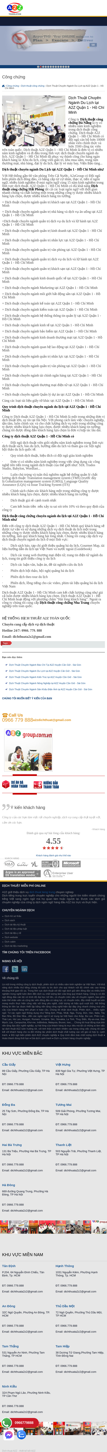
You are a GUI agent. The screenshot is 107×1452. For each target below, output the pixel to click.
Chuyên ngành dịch (18, 910)
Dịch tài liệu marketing (16, 946)
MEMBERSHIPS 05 (71, 864)
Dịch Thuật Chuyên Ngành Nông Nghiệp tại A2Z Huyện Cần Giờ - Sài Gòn (47, 683)
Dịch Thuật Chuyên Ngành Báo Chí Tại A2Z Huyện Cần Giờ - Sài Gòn (45, 665)
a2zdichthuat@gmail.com (52, 719)
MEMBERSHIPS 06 (22, 873)
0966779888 (24, 1423)
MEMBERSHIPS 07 (58, 873)
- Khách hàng (98, 829)
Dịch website (11, 937)
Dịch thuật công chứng (32, 86)
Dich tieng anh (14, 9)
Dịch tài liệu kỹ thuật (15, 924)
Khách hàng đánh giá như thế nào (53, 855)
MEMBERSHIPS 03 (35, 864)
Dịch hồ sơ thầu (13, 916)
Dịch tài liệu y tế (13, 933)
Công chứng (12, 86)
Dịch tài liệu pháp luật (16, 928)
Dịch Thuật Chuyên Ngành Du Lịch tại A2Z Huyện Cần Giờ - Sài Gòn (44, 671)
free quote (18, 784)
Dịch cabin (10, 941)
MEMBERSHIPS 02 (23, 864)
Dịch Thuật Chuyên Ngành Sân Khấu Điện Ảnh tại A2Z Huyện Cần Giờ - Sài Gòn (50, 689)
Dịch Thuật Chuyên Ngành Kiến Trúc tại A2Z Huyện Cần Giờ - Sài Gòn (45, 677)
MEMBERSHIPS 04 (50, 864)
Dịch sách (10, 920)
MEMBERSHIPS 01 (9, 864)
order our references (49, 784)
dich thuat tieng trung (42, 892)
